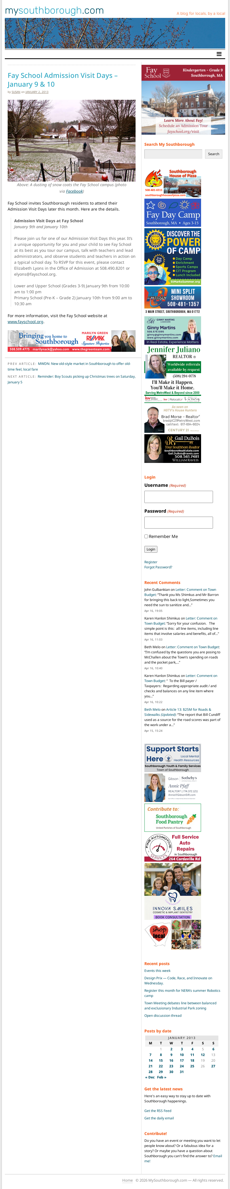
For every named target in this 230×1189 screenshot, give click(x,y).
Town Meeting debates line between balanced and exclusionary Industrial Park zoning (180, 1006)
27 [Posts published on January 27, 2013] (213, 1066)
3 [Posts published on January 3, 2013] (182, 1049)
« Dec (150, 1077)
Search (213, 153)
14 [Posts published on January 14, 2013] (151, 1060)
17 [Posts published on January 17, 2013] (182, 1060)
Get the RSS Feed (157, 1110)
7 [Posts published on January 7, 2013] (150, 1054)
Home (127, 1180)
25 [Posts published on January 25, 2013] (192, 1066)
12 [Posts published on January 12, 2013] (203, 1054)
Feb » (161, 1077)
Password (164, 511)
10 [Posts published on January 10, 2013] (182, 1054)
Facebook (74, 191)
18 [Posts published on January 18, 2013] (192, 1060)
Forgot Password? (158, 567)
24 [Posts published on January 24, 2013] (182, 1066)
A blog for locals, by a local (201, 13)
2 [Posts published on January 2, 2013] (171, 1049)
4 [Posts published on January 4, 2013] (192, 1049)
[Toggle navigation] (219, 54)
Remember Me (163, 536)
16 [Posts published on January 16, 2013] (171, 1060)
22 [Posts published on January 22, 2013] (161, 1066)
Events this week (157, 970)
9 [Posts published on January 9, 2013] (171, 1054)
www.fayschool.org (25, 321)
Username (165, 485)
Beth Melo (152, 709)
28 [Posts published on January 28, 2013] (151, 1071)
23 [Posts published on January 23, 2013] (171, 1066)
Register (150, 562)
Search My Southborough (169, 144)
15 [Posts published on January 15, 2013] (161, 1060)
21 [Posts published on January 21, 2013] (151, 1066)
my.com (54, 10)
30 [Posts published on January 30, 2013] (171, 1071)
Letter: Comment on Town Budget (192, 647)
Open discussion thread (163, 1015)
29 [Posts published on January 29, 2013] (161, 1071)
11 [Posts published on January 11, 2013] (192, 1054)
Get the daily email (159, 1118)
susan (16, 92)
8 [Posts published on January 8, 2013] (161, 1054)
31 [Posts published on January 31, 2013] (182, 1071)
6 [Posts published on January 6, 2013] (213, 1049)
